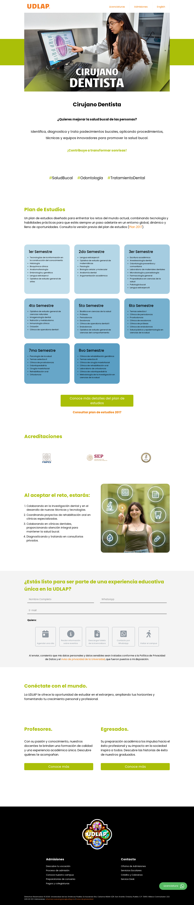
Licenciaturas (117, 6)
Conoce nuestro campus (60, 874)
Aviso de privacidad (84, 899)
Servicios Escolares (131, 870)
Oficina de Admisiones (133, 866)
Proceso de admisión (57, 870)
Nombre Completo (40, 599)
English (161, 6)
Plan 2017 (135, 227)
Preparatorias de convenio (60, 879)
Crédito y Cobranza (131, 874)
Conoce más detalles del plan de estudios (97, 400)
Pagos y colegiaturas (57, 883)
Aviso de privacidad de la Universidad (83, 659)
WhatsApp (108, 599)
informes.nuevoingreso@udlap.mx (60, 899)
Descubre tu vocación (58, 866)
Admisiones (141, 6)
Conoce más (58, 766)
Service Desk (127, 879)
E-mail (33, 610)
